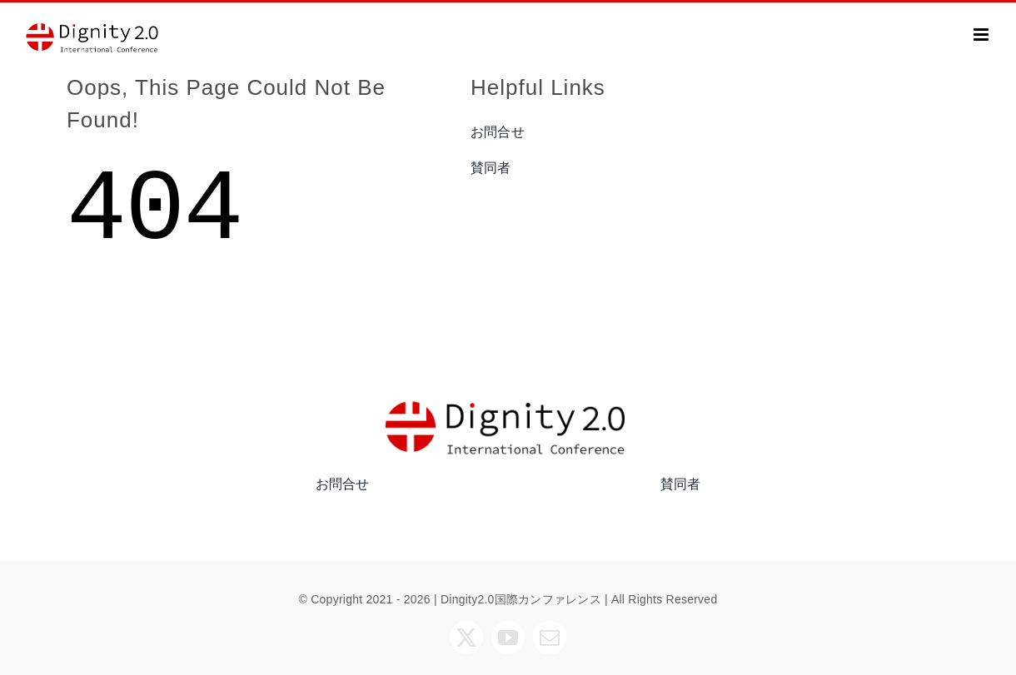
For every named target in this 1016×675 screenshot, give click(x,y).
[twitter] (466, 637)
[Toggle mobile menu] (982, 34)
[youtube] (508, 637)
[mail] (549, 637)
